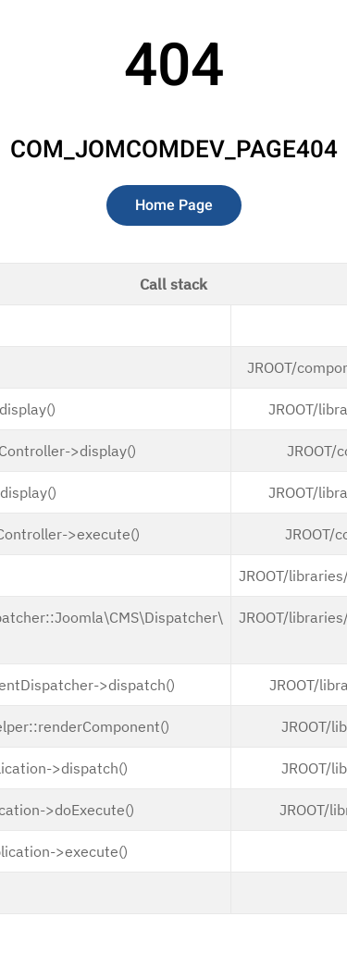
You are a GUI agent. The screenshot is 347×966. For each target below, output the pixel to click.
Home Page (174, 205)
